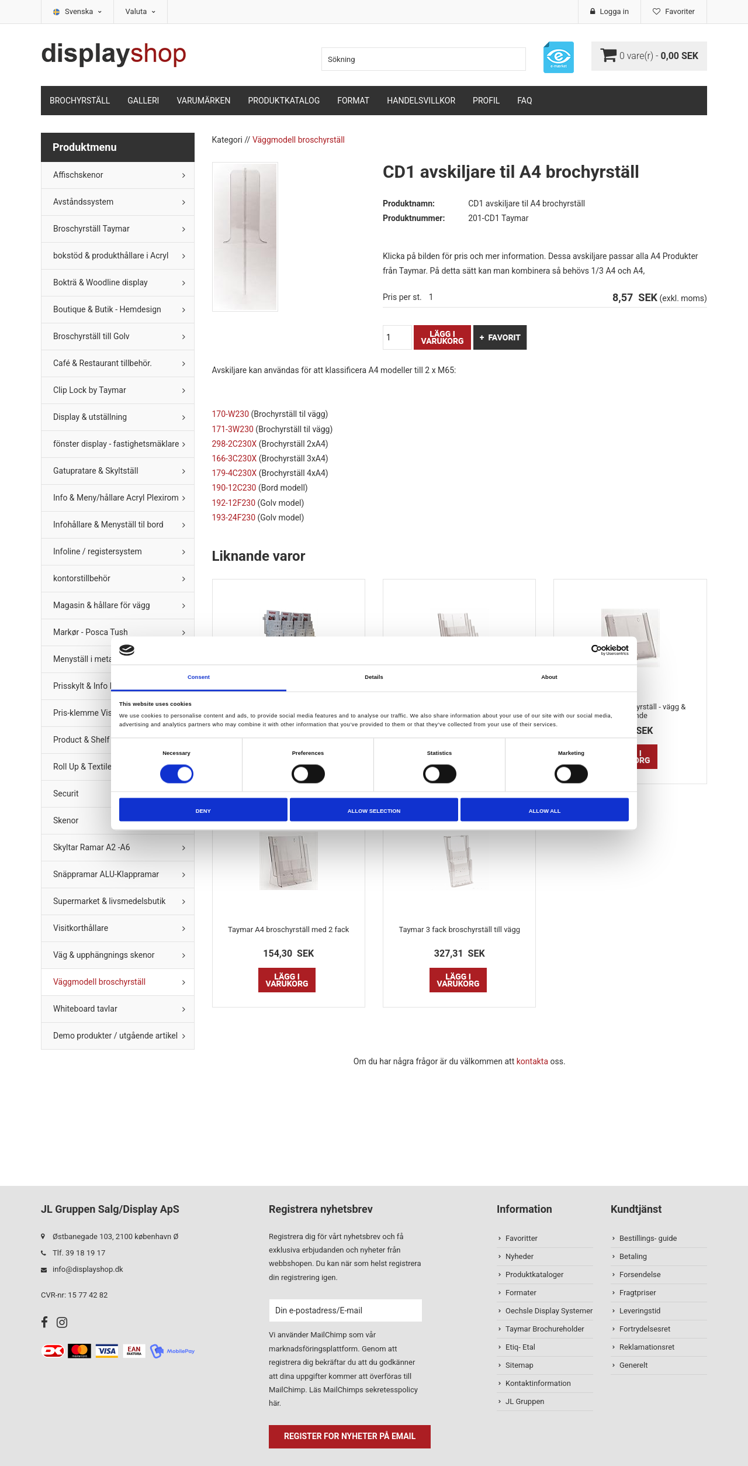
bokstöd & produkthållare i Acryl (110, 255)
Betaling (633, 1256)
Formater (520, 1292)
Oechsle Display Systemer (549, 1310)
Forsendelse (640, 1274)
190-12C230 (234, 487)
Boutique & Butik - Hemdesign (107, 309)
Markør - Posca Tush (90, 632)
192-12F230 (234, 503)
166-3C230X (234, 458)
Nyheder (519, 1256)
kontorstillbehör (81, 578)
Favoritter (521, 1238)
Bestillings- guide (648, 1238)
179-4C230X (234, 473)
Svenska (83, 11)
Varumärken (203, 100)
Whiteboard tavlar (85, 1008)
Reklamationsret (646, 1347)
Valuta (140, 11)
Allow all (545, 811)
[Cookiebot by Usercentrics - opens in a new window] (578, 650)
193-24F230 (234, 517)
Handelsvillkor (421, 100)
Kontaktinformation (538, 1383)
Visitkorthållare (80, 928)
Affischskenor (78, 175)
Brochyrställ (80, 100)
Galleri (143, 100)
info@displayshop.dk (88, 1269)
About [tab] (549, 677)
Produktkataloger (534, 1274)
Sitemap (519, 1365)
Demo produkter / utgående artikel (115, 1035)
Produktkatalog (284, 100)
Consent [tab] (199, 677)
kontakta (532, 1061)
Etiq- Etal (520, 1347)
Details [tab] (374, 677)
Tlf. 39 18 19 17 (79, 1252)
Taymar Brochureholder (544, 1328)
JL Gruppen (525, 1401)
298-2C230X (234, 444)
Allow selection (374, 811)
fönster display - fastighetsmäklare (116, 444)
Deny (203, 811)
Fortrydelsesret (644, 1328)
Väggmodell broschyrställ (99, 981)
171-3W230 (233, 429)
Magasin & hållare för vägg (101, 605)
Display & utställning (90, 417)
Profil (486, 100)
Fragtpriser (637, 1292)
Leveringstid (639, 1310)
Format (353, 100)
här (274, 1403)
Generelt (633, 1365)
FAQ (524, 100)
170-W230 (231, 414)
